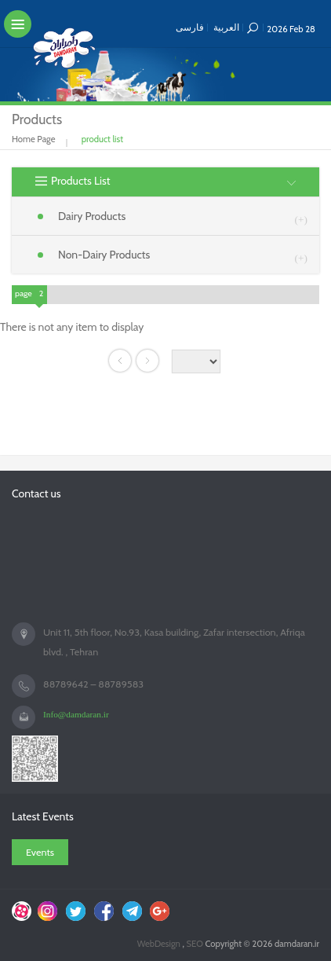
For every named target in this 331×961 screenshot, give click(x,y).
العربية (226, 27)
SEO (195, 943)
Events (40, 852)
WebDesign (160, 943)
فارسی (190, 27)
